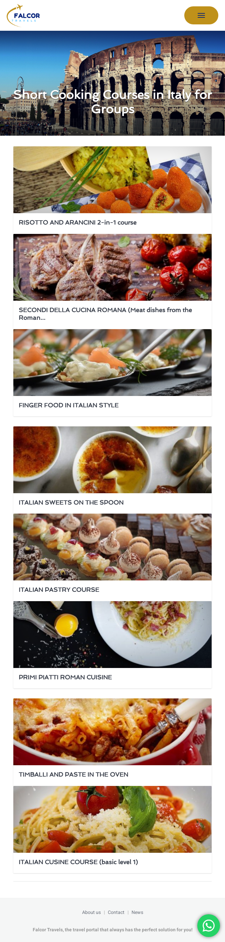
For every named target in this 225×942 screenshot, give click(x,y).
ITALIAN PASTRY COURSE (59, 589)
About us (91, 912)
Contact (116, 912)
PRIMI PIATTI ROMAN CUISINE (65, 677)
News (137, 912)
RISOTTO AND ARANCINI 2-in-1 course (78, 222)
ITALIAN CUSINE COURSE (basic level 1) (78, 861)
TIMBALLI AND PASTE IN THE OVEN (73, 774)
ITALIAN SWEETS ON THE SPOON (71, 502)
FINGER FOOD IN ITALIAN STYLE (69, 405)
